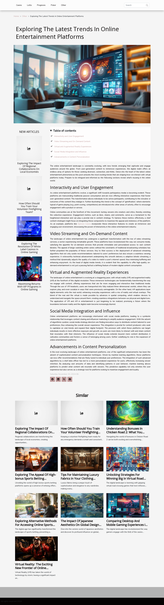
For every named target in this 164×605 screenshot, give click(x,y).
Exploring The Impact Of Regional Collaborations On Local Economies (29, 167)
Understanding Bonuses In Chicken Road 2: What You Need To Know (124, 432)
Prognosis (41, 5)
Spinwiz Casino (84, 224)
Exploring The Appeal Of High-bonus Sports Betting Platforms (35, 478)
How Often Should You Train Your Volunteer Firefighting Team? (29, 208)
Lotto (29, 5)
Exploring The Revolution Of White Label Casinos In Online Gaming (29, 248)
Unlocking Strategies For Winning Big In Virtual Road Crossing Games (125, 478)
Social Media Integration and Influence (70, 151)
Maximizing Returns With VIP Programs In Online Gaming (29, 286)
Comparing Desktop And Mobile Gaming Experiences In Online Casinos (126, 524)
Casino (19, 5)
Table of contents (64, 131)
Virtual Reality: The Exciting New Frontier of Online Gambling (33, 568)
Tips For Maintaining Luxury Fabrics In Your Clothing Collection (80, 478)
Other (63, 5)
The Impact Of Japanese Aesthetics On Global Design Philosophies (80, 524)
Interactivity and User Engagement (69, 136)
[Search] (136, 5)
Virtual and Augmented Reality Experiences (72, 146)
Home (16, 16)
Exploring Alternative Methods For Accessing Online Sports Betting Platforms (36, 524)
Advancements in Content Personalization (72, 157)
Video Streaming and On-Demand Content (72, 141)
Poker (53, 5)
